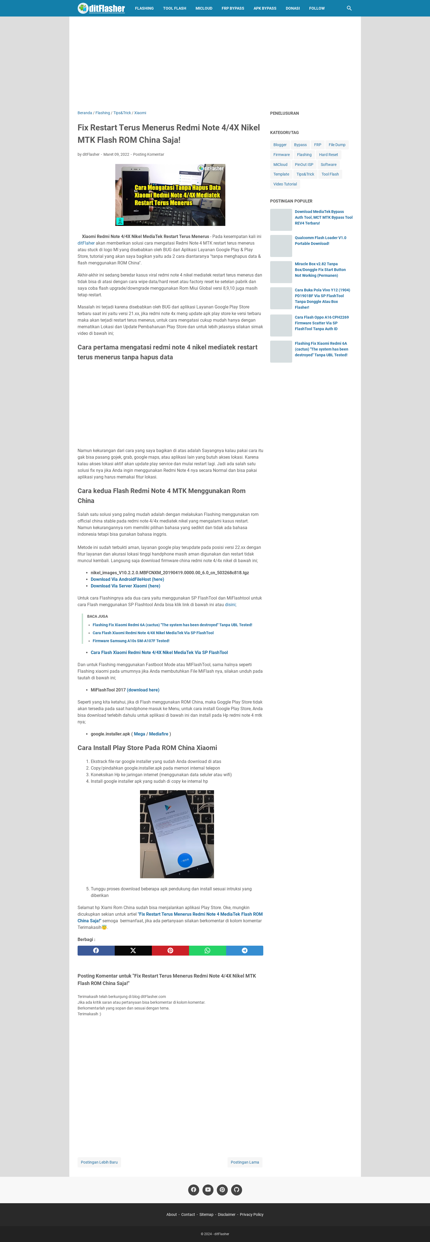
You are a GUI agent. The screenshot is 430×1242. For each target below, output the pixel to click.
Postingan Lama (245, 1162)
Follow (317, 8)
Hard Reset (328, 154)
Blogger (280, 145)
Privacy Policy (252, 1214)
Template (281, 174)
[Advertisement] (215, 63)
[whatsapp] (207, 951)
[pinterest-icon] (222, 1190)
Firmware (281, 154)
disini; (230, 604)
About (171, 1214)
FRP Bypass (233, 8)
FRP (317, 145)
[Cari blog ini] (349, 8)
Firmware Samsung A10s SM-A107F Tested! (131, 641)
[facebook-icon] (193, 1190)
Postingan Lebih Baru (99, 1162)
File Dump (337, 145)
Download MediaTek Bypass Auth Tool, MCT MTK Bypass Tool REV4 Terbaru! (324, 217)
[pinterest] (170, 951)
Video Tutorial (285, 184)
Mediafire (158, 734)
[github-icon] (236, 1190)
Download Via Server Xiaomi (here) (125, 586)
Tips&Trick (305, 174)
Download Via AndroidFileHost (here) (127, 579)
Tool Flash (174, 8)
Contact (188, 1214)
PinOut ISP (304, 164)
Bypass (300, 145)
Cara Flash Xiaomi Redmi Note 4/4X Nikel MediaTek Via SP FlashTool (153, 633)
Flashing (144, 8)
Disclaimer (226, 1214)
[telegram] (244, 951)
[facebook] (96, 951)
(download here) (143, 690)
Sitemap (206, 1214)
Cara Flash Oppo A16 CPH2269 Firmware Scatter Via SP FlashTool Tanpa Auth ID (322, 323)
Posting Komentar (148, 154)
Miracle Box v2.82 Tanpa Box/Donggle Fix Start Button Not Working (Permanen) (320, 270)
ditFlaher (86, 243)
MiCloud (204, 8)
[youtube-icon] (207, 1190)
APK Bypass (265, 8)
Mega (139, 734)
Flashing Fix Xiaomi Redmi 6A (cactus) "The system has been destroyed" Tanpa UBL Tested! (172, 625)
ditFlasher (221, 1234)
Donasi (293, 8)
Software (328, 164)
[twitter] (133, 951)
